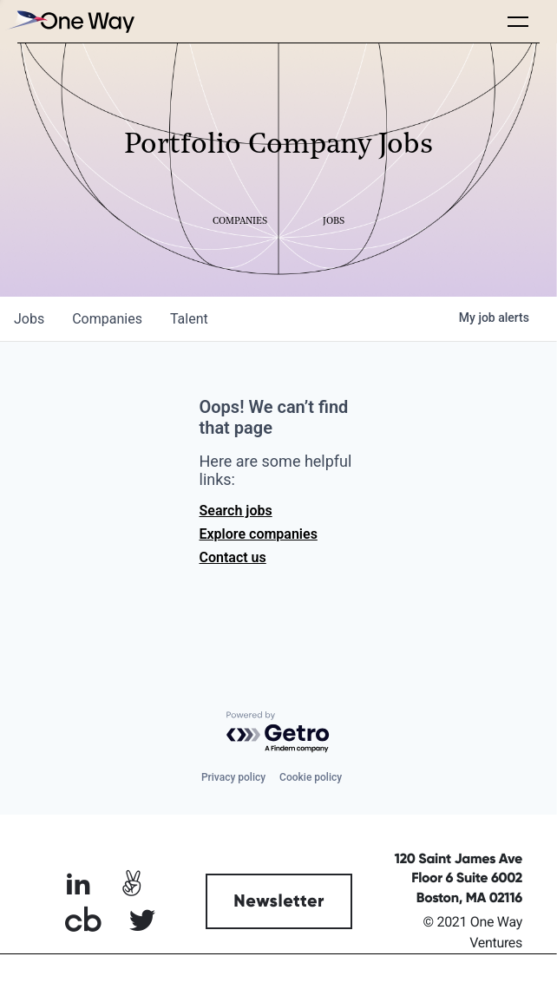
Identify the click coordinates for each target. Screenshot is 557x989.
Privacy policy (233, 777)
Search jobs (236, 510)
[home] (69, 21)
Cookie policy (310, 777)
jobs (29, 319)
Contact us (233, 557)
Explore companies (259, 534)
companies (107, 319)
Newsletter (278, 901)
